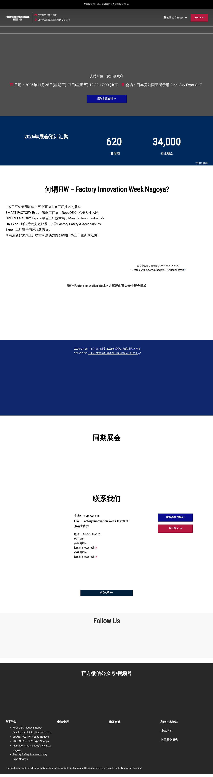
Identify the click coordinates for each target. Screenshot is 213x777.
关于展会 (11, 724)
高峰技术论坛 (169, 725)
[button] (199, 21)
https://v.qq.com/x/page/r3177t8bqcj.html (158, 273)
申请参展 (63, 725)
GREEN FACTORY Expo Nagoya (31, 744)
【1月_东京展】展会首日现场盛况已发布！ (113, 356)
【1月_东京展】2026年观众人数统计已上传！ (114, 351)
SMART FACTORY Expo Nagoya (31, 739)
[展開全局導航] (106, 4)
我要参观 (115, 725)
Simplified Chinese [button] (176, 20)
